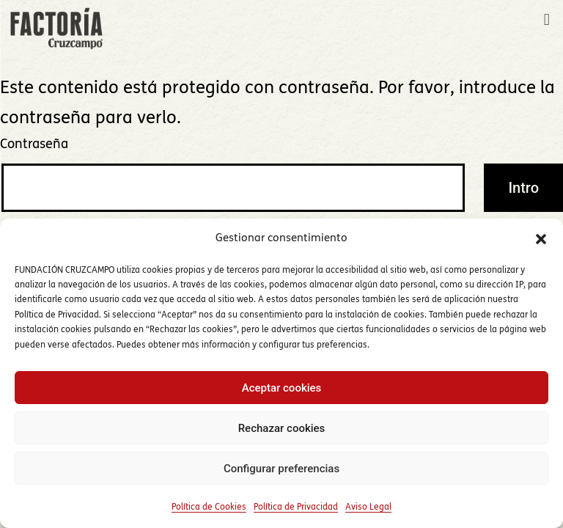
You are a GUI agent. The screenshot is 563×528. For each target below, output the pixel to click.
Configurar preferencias (281, 468)
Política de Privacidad (296, 507)
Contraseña (34, 145)
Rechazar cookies (281, 428)
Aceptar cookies (282, 388)
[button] (541, 239)
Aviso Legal (368, 507)
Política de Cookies (209, 507)
